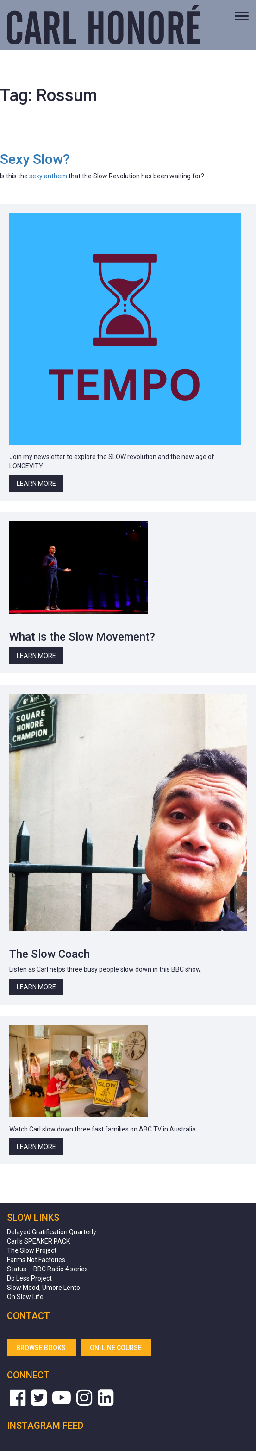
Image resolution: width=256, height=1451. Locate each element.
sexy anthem (48, 176)
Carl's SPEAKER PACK (38, 1241)
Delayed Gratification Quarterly (51, 1232)
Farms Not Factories (36, 1259)
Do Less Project (29, 1278)
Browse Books (41, 1347)
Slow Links (33, 1217)
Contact (28, 1315)
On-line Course (116, 1347)
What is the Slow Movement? (82, 636)
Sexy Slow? (35, 159)
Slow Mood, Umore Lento (43, 1287)
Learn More (36, 483)
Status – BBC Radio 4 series (47, 1269)
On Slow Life (25, 1296)
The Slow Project (31, 1250)
